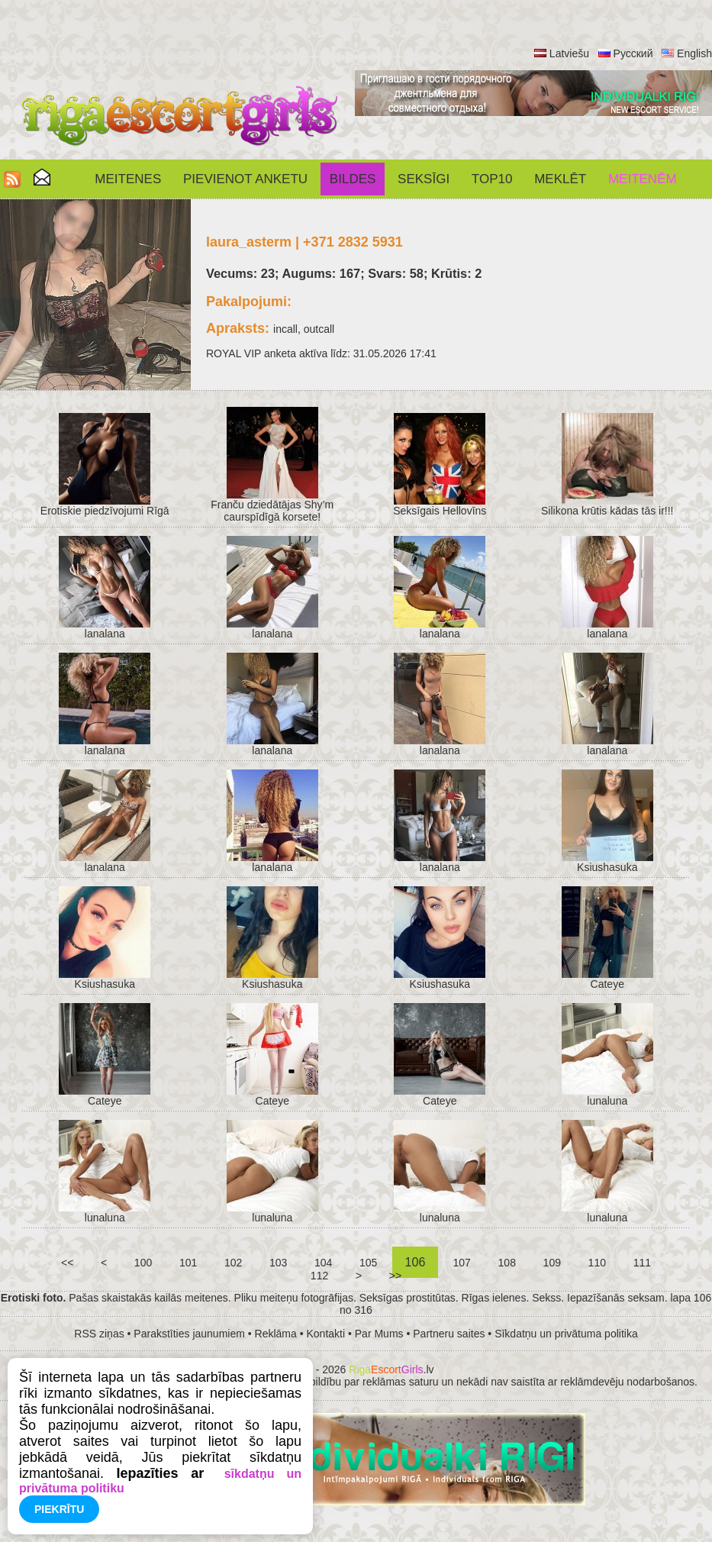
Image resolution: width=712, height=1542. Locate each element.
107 (462, 1263)
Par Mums (379, 1333)
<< (67, 1263)
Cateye (607, 984)
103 (278, 1263)
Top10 (492, 179)
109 (552, 1263)
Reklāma (276, 1333)
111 (642, 1263)
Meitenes (128, 179)
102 (233, 1263)
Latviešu (569, 53)
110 (597, 1263)
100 (143, 1263)
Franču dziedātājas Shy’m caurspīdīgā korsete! (272, 510)
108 (507, 1263)
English (694, 53)
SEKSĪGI (423, 179)
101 (188, 1263)
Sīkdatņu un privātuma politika (566, 1333)
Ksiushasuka (607, 867)
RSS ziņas (99, 1333)
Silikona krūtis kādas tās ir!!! (607, 511)
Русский (633, 53)
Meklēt (560, 179)
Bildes (352, 179)
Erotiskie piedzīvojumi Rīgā (104, 511)
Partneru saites (449, 1333)
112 (319, 1275)
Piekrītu (59, 1509)
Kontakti (326, 1333)
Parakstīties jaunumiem (189, 1333)
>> (395, 1275)
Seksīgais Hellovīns (439, 511)
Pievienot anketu (245, 179)
